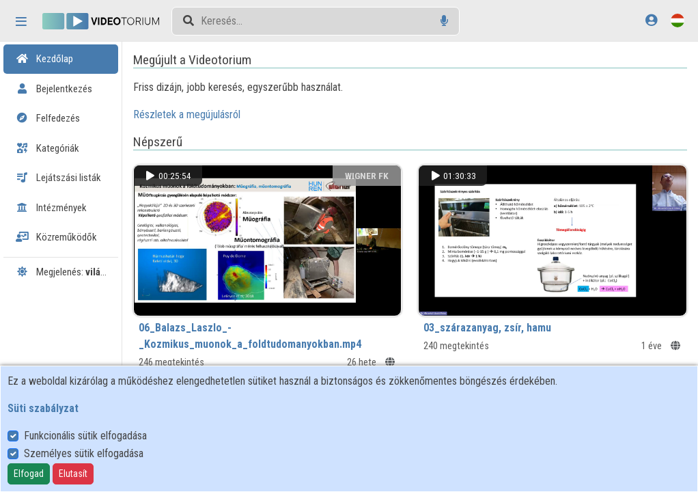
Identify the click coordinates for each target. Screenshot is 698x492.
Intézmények (51, 208)
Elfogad (29, 473)
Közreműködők (56, 237)
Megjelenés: (66, 272)
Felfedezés (48, 118)
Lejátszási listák (58, 178)
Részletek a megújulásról (215, 114)
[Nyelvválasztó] (677, 20)
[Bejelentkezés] (651, 20)
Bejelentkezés (54, 89)
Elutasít (73, 473)
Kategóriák (47, 148)
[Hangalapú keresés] (444, 20)
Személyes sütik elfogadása (83, 453)
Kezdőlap (44, 59)
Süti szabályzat (43, 408)
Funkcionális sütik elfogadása (85, 435)
